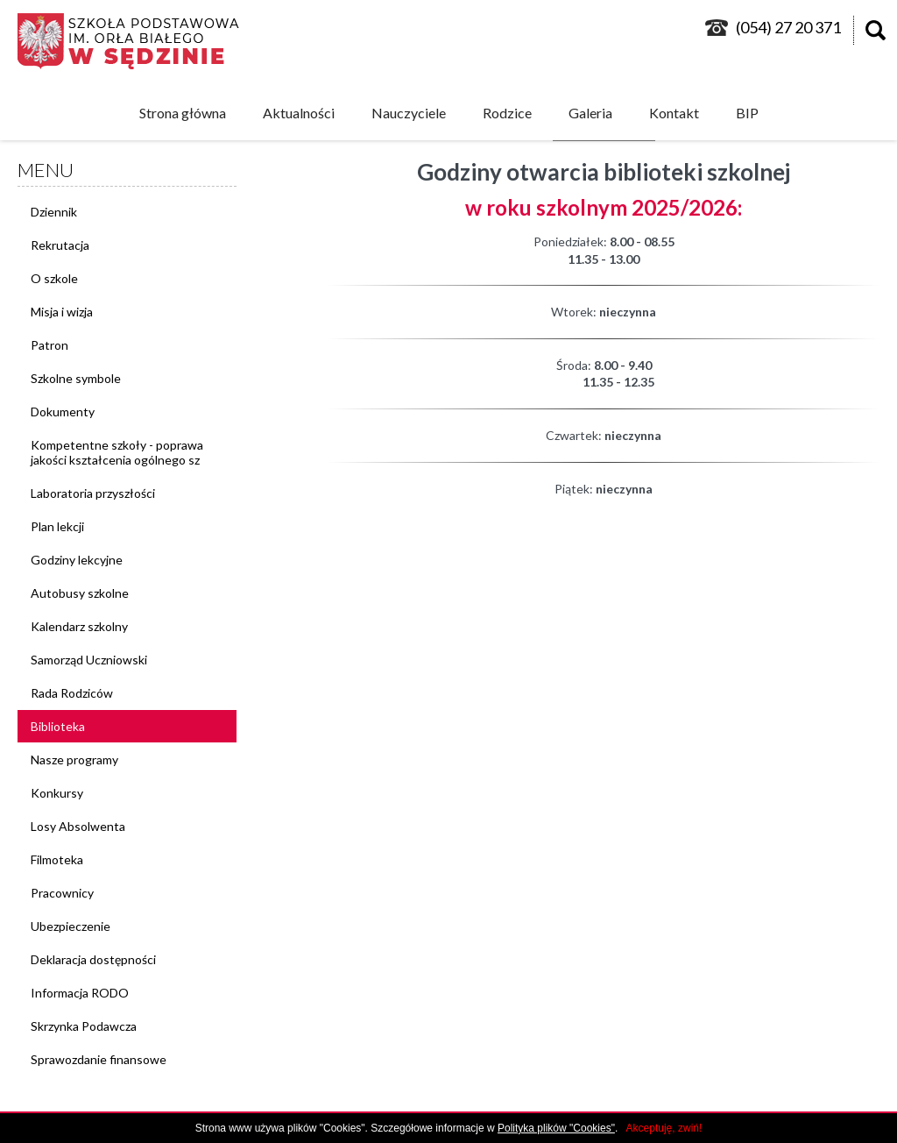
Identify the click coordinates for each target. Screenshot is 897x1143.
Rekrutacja (60, 245)
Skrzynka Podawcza (84, 1026)
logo (137, 41)
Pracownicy (62, 892)
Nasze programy (74, 759)
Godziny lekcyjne (77, 559)
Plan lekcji (57, 526)
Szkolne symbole (76, 378)
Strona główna (182, 112)
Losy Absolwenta (78, 826)
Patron (49, 344)
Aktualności (299, 112)
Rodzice (507, 112)
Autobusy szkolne (80, 593)
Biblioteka (58, 726)
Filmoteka (57, 859)
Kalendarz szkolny (79, 626)
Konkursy (57, 792)
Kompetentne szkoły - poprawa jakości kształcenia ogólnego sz (117, 452)
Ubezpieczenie (70, 926)
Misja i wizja (62, 311)
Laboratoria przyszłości (93, 493)
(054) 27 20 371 (788, 27)
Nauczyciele (408, 112)
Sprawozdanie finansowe (98, 1059)
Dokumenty (63, 411)
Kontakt (674, 112)
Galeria (590, 112)
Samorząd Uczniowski (89, 659)
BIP (747, 112)
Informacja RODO (80, 992)
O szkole (54, 278)
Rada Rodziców (72, 692)
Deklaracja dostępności (93, 959)
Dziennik (54, 211)
